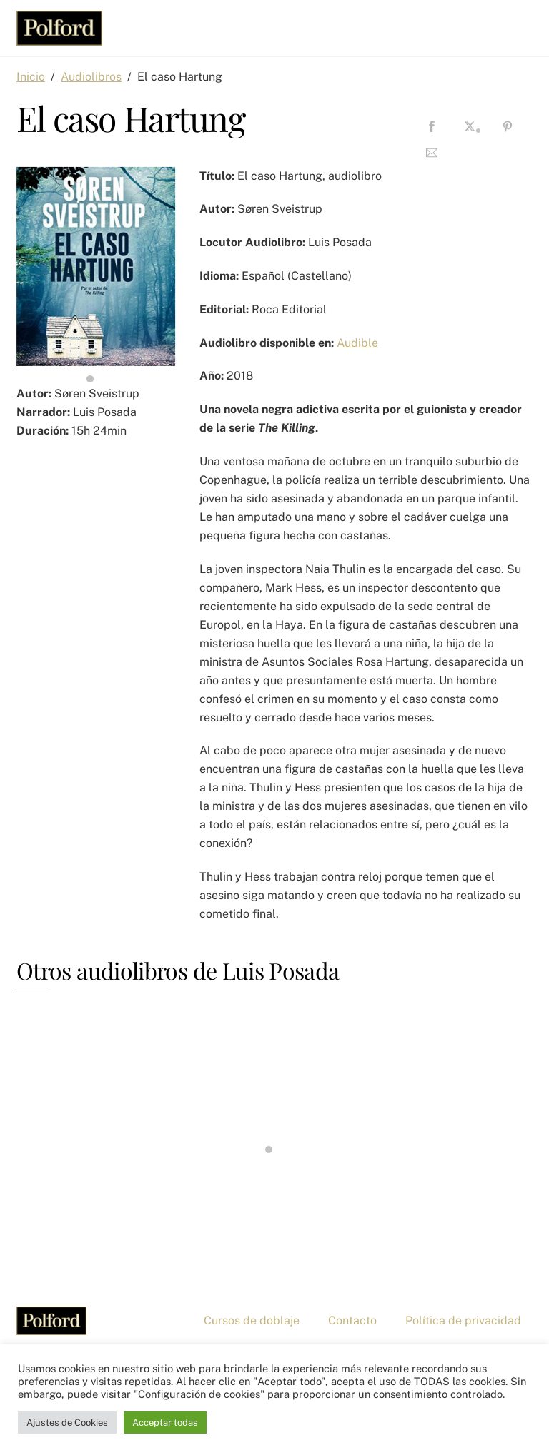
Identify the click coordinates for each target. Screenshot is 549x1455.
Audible (357, 343)
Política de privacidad (463, 1320)
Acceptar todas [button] (165, 1422)
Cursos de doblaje (252, 1320)
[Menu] (512, 19)
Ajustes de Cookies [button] (67, 1422)
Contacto (352, 1320)
